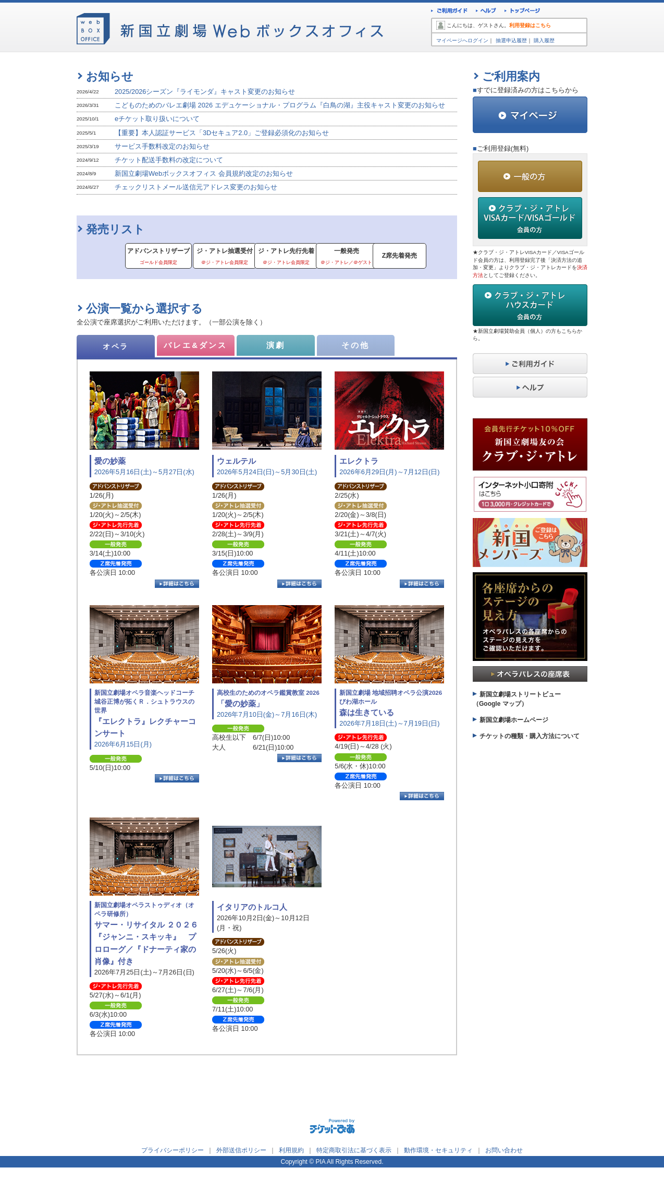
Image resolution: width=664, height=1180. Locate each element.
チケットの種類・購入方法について (529, 736)
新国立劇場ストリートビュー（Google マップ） (517, 699)
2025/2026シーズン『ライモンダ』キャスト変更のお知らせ (205, 91)
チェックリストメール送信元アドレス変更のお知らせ (196, 187)
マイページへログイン (462, 40)
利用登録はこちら (530, 25)
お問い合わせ (504, 1152)
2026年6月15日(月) (147, 720)
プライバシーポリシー (172, 1152)
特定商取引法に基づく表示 (353, 1152)
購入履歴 (544, 40)
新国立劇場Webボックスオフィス (230, 26)
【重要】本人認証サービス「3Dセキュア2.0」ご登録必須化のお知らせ (222, 133)
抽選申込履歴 (511, 40)
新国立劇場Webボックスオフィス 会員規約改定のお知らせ (204, 173)
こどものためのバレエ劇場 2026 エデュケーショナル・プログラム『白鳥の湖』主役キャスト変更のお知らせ (280, 105)
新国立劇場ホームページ (513, 720)
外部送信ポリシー (241, 1152)
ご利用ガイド (449, 12)
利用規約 (291, 1152)
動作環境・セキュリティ (438, 1152)
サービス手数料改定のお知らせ (162, 146)
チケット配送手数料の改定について (169, 160)
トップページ (522, 12)
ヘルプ (486, 12)
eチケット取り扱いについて (157, 119)
